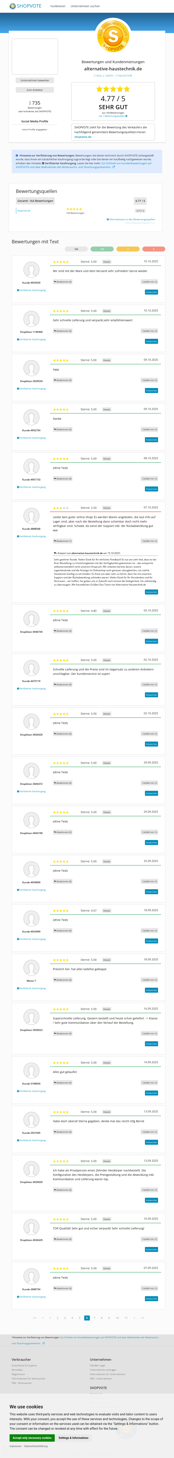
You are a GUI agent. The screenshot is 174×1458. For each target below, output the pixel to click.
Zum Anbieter (35, 90)
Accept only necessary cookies (32, 1437)
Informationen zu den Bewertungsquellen (131, 219)
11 (126, 1318)
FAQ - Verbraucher (22, 1383)
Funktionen (58, 6)
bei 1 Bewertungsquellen (113, 115)
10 (117, 1318)
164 (76, 249)
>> (142, 1318)
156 (102, 249)
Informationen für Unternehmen (107, 1374)
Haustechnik (124, 75)
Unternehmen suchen (85, 6)
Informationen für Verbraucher (28, 1378)
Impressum (16, 1446)
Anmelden (17, 1370)
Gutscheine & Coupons (24, 1365)
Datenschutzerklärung (36, 1446)
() (149, 281)
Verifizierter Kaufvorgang (31, 290)
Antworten (151, 292)
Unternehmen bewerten (35, 80)
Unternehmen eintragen (103, 1370)
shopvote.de (82, 137)
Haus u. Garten (104, 75)
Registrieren (18, 1374)
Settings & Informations (74, 1437)
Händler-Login (97, 1365)
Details (106, 261)
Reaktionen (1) (62, 540)
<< (34, 1318)
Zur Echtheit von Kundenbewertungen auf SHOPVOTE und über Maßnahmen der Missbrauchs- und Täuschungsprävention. (83, 165)
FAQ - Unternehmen (101, 1378)
